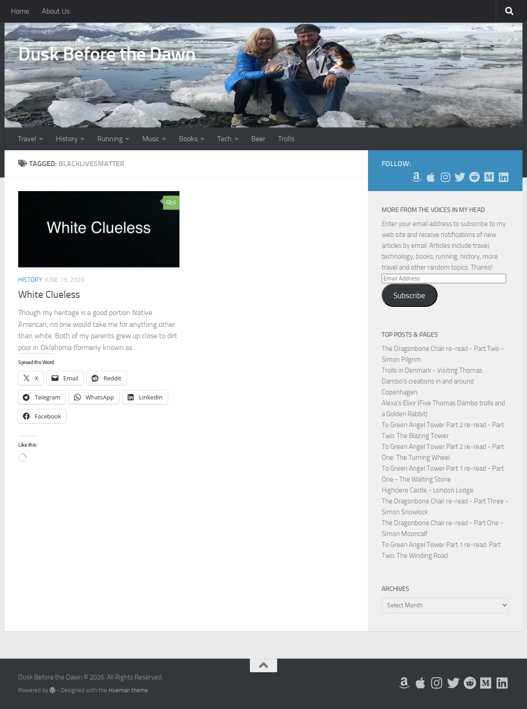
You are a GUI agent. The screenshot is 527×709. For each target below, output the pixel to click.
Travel (27, 138)
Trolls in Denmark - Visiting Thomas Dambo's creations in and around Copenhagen (432, 381)
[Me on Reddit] (474, 177)
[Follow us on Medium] (488, 177)
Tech (224, 138)
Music (150, 138)
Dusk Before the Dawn (106, 54)
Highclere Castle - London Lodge (427, 490)
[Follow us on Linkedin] (503, 177)
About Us (56, 11)
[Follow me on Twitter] (459, 177)
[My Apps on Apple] (430, 177)
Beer (258, 138)
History (67, 138)
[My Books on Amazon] (416, 177)
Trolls (286, 138)
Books (188, 138)
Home (20, 11)
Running (110, 138)
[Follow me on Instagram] (445, 177)
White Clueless (49, 294)
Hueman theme (128, 690)
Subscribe (409, 295)
